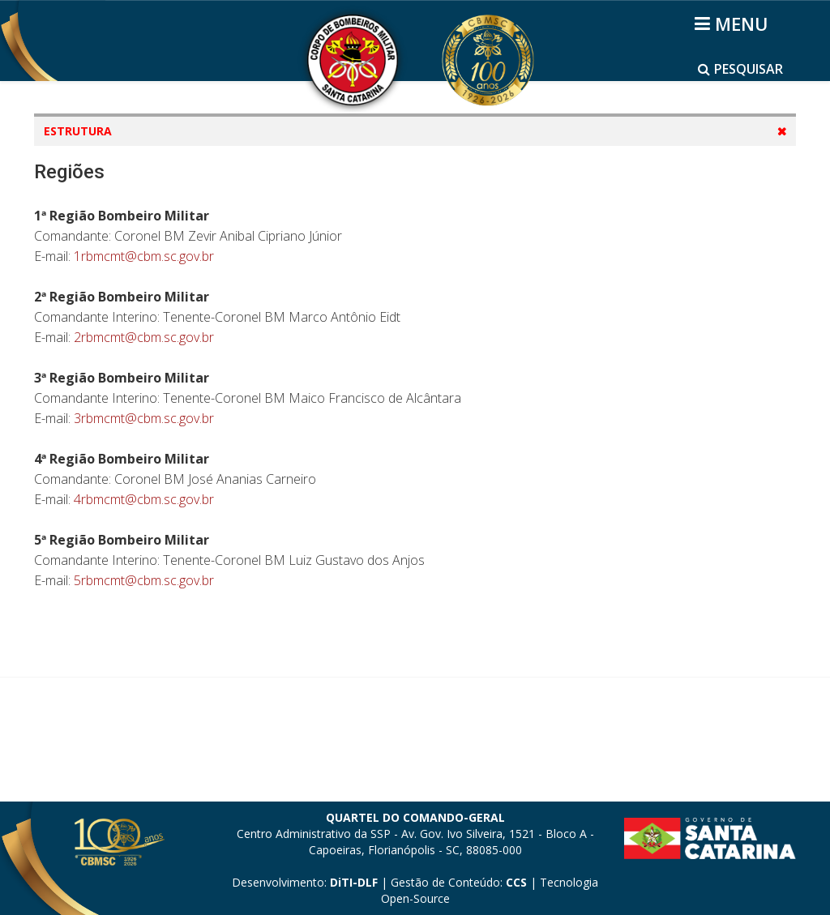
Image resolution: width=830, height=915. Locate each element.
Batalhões (89, 288)
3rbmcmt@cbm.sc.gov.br (144, 575)
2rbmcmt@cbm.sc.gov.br (144, 494)
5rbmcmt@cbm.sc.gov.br (144, 737)
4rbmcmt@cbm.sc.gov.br (144, 656)
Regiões (82, 257)
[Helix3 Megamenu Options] (734, 23)
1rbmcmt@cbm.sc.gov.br (144, 413)
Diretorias (88, 226)
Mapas (79, 195)
